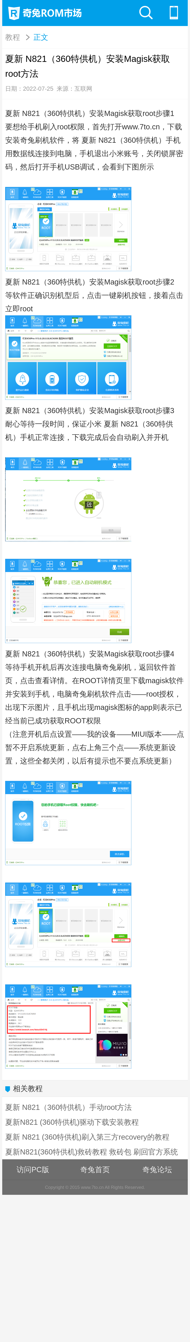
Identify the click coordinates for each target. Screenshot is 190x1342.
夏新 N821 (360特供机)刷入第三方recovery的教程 (87, 1137)
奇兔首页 (95, 1169)
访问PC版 (33, 1169)
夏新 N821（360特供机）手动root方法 (68, 1107)
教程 (12, 37)
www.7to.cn (141, 127)
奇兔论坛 (157, 1169)
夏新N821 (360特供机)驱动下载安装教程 (72, 1122)
